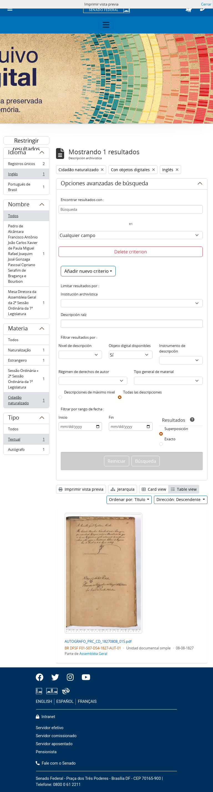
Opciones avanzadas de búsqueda (104, 184)
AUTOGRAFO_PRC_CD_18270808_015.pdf (98, 641)
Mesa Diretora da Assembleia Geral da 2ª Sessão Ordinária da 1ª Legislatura (26, 302)
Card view (154, 489)
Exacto (170, 438)
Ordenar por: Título (127, 499)
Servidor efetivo (50, 728)
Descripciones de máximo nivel (89, 392)
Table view (184, 489)
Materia (18, 329)
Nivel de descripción (75, 345)
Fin (111, 417)
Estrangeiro (26, 362)
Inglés (26, 175)
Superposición (176, 428)
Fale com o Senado (56, 763)
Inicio (63, 417)
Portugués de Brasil (26, 187)
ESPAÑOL (64, 701)
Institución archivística (79, 294)
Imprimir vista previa (81, 489)
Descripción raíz (74, 314)
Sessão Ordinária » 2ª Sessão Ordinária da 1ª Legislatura (26, 379)
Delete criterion (130, 252)
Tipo (13, 418)
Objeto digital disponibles (130, 345)
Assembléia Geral (93, 653)
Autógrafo (26, 450)
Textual (26, 440)
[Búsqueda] (131, 209)
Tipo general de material (154, 371)
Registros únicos (26, 165)
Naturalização (26, 351)
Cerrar (206, 4)
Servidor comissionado (56, 736)
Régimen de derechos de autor (84, 371)
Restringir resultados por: (26, 141)
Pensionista (46, 752)
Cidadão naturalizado (26, 400)
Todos (13, 215)
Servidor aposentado (54, 744)
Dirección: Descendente (179, 499)
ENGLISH (44, 701)
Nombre (18, 205)
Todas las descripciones (142, 392)
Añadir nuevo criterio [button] (86, 271)
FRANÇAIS (87, 701)
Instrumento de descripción (172, 348)
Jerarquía (123, 489)
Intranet (45, 716)
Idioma (17, 153)
